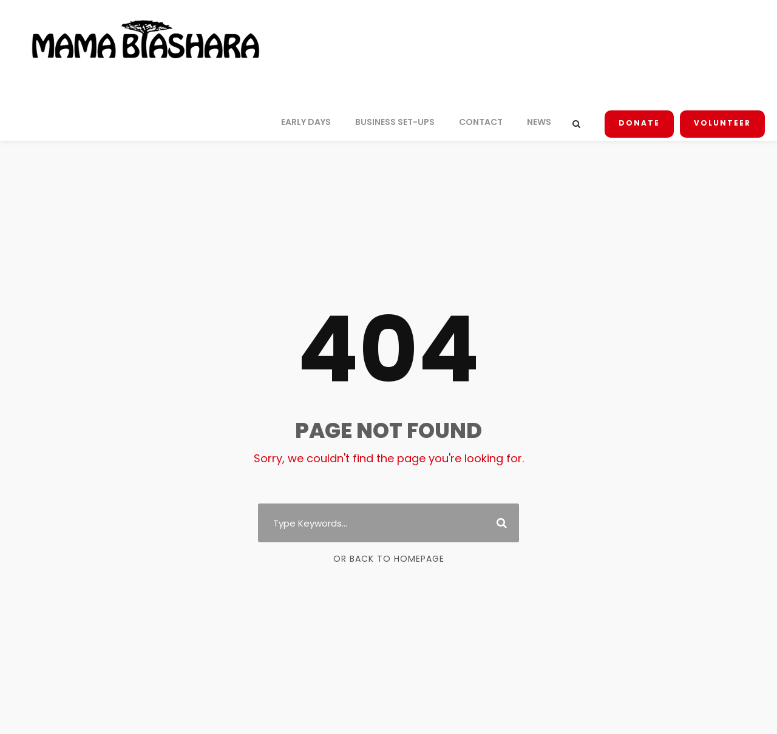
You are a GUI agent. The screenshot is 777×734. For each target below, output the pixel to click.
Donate (642, 123)
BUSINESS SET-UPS (400, 122)
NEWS (543, 122)
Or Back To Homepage (388, 559)
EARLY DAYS (308, 122)
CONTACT (486, 122)
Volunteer (723, 123)
